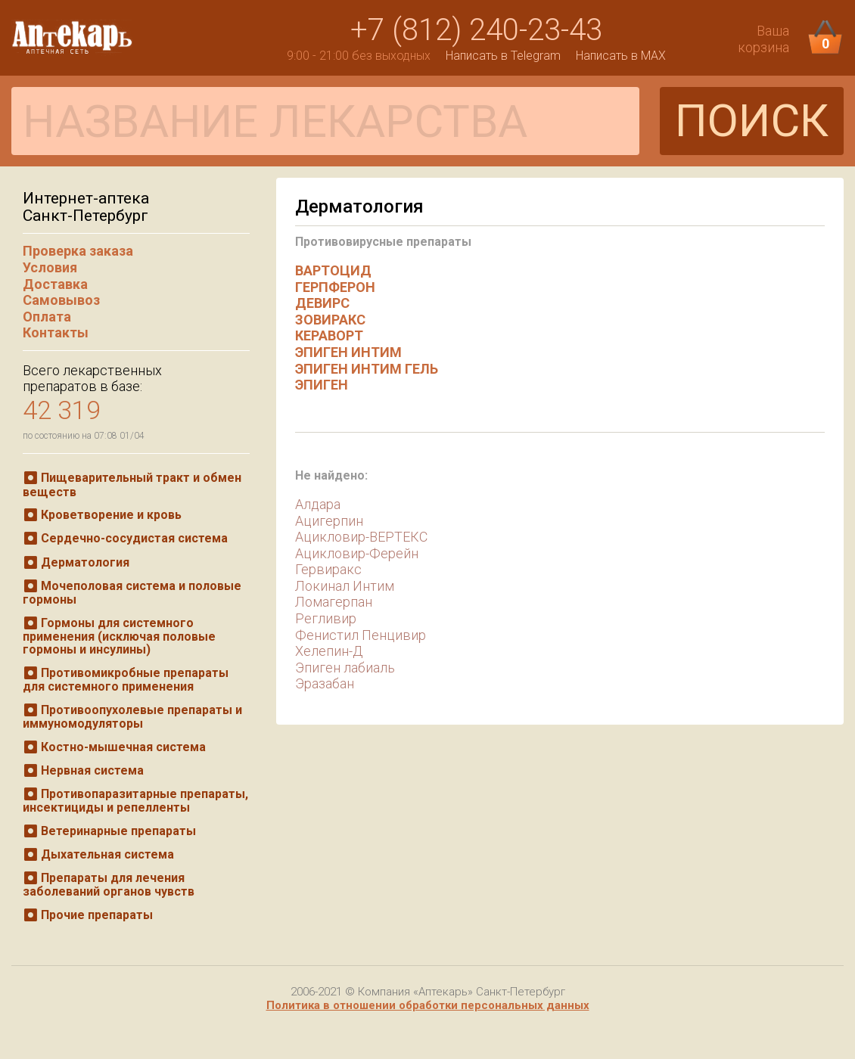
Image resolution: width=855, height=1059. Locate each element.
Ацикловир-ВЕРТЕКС (361, 537)
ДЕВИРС (322, 303)
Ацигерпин (329, 521)
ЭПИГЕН (321, 385)
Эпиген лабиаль (345, 667)
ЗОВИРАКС (330, 320)
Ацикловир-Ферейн (356, 553)
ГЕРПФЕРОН (335, 287)
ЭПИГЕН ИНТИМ (348, 352)
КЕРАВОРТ (329, 335)
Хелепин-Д (329, 651)
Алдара (317, 504)
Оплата (47, 317)
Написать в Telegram (503, 55)
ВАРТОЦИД (333, 270)
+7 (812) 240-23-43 (476, 30)
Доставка (55, 284)
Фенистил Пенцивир (360, 635)
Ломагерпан (333, 602)
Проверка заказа (78, 251)
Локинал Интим (344, 586)
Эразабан (324, 683)
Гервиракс (328, 569)
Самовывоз (61, 300)
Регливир (325, 618)
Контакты (56, 332)
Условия (50, 267)
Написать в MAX (621, 55)
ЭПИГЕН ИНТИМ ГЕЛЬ (366, 369)
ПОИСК (752, 121)
